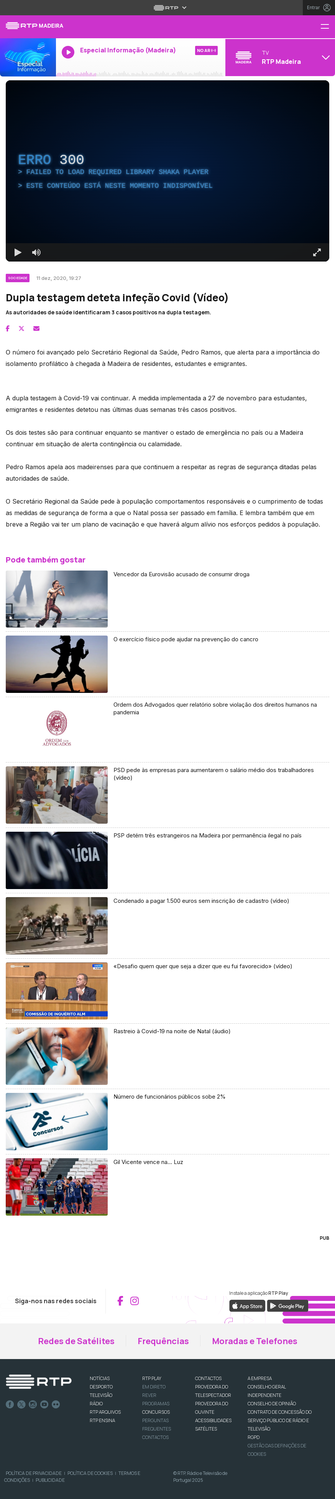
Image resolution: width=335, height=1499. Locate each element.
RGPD (253, 1437)
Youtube (44, 1404)
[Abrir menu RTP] (167, 7)
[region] (167, 171)
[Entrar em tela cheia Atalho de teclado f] (317, 252)
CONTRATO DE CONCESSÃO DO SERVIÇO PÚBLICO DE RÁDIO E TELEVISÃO (280, 1420)
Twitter (21, 1404)
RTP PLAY (151, 1378)
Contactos (155, 1437)
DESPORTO (101, 1387)
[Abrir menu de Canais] (279, 57)
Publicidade (50, 1480)
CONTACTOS (208, 1378)
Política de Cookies (90, 1473)
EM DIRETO (154, 1387)
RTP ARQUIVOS (105, 1412)
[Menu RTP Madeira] (327, 27)
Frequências (163, 1341)
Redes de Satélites (76, 1341)
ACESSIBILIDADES (213, 1420)
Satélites (206, 1429)
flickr (56, 1404)
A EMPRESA (260, 1378)
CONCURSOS (156, 1412)
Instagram (33, 1404)
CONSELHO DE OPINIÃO (272, 1403)
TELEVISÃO (101, 1395)
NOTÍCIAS (100, 1378)
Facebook (10, 1404)
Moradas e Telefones (254, 1341)
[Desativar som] (36, 252)
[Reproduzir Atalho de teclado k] (18, 252)
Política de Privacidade (34, 1473)
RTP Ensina (102, 1420)
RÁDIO (96, 1403)
